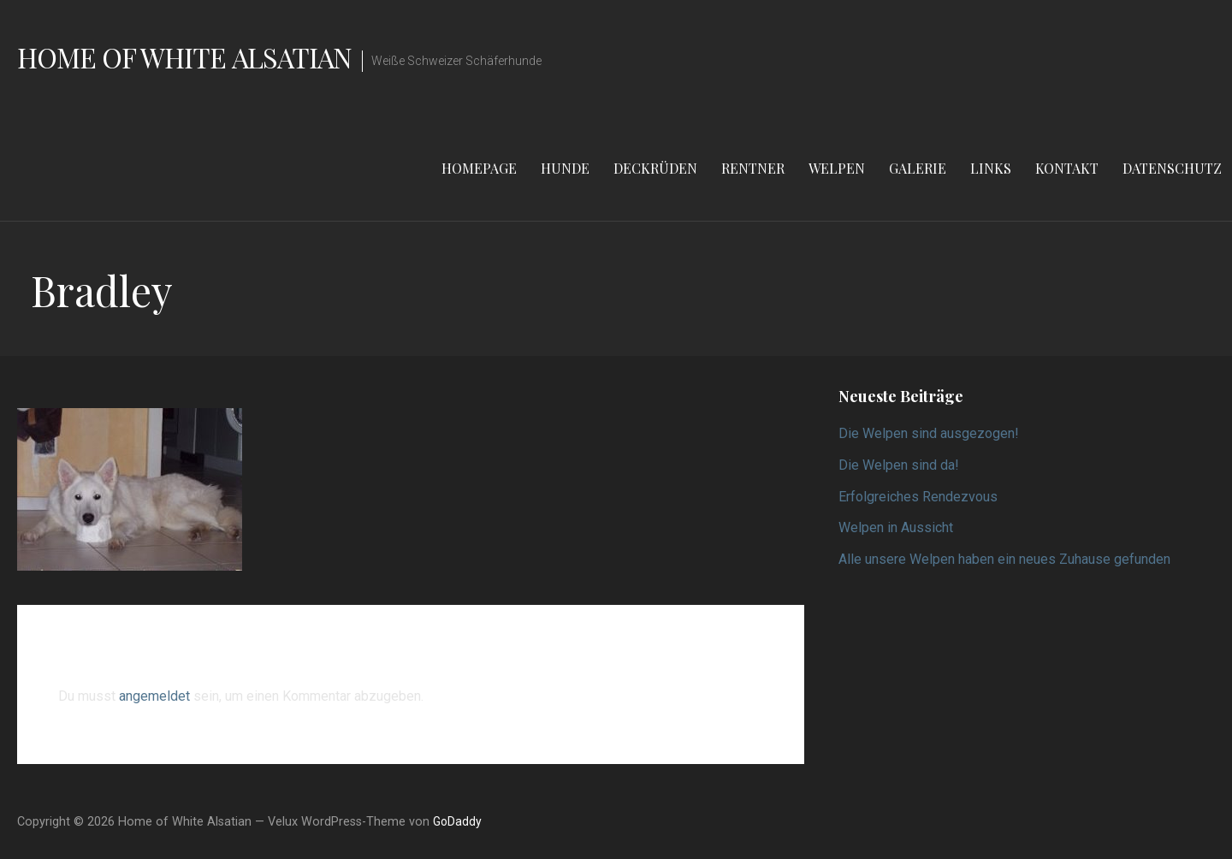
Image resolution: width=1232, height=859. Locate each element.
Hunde (565, 168)
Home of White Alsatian (184, 57)
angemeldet (154, 696)
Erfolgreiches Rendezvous (918, 497)
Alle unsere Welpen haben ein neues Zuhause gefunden (1004, 559)
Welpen (836, 168)
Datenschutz (1172, 168)
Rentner (753, 168)
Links (990, 168)
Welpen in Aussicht (895, 527)
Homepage (479, 168)
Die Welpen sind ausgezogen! (928, 433)
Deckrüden (655, 168)
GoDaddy (457, 821)
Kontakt (1067, 168)
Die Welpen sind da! (898, 465)
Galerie (917, 168)
